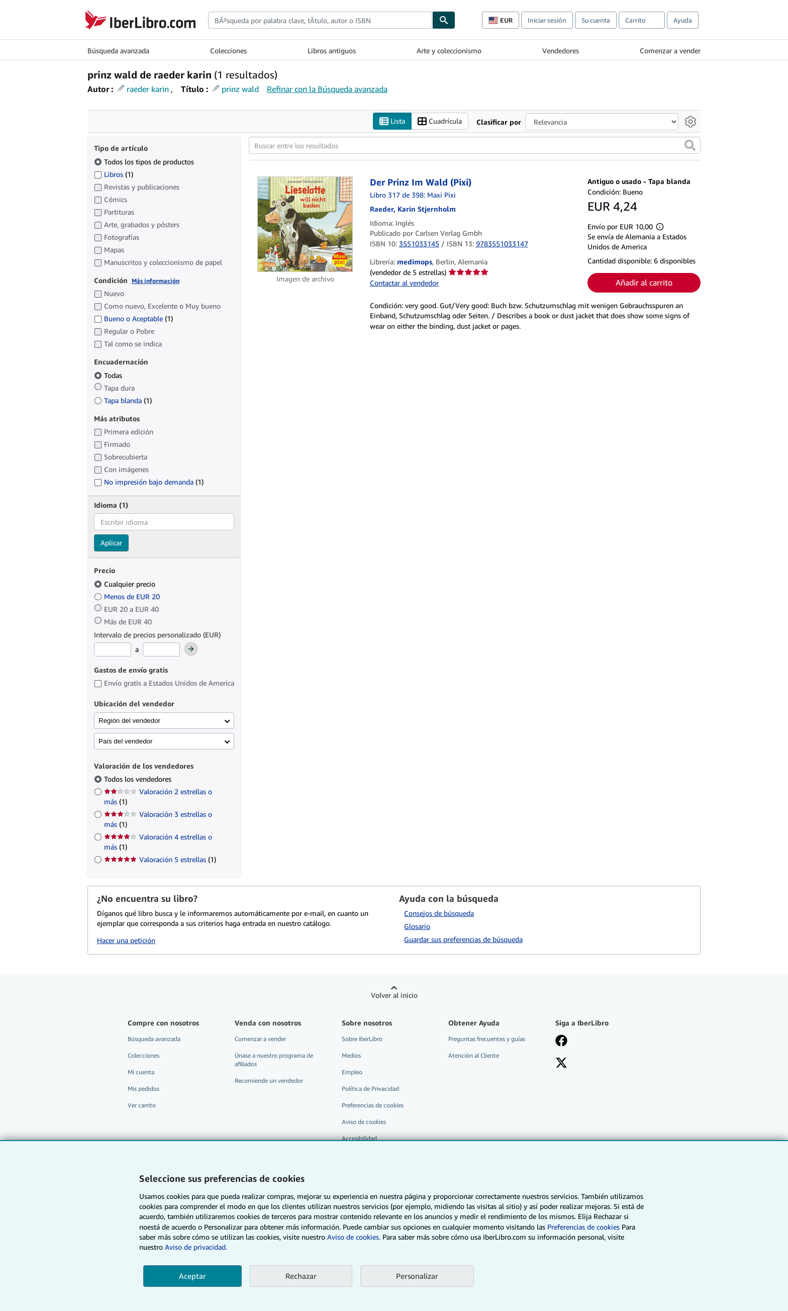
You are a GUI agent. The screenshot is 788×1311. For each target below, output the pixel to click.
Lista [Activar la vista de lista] (392, 121)
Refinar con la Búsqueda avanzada (327, 89)
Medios (351, 1055)
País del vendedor (125, 741)
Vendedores (560, 50)
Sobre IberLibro (362, 1039)
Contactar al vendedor (404, 282)
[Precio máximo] (161, 649)
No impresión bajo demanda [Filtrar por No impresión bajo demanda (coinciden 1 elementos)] (149, 482)
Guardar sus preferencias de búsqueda (463, 939)
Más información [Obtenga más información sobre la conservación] (155, 281)
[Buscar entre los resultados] (475, 145)
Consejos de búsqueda (439, 913)
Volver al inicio (394, 995)
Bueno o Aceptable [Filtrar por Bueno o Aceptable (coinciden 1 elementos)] (133, 318)
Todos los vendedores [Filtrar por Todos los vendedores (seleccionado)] (138, 779)
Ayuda (682, 20)
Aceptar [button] (192, 1275)
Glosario (417, 926)
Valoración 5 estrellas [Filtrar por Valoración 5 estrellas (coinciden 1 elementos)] (160, 859)
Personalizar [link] (417, 1275)
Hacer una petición (126, 940)
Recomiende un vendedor (269, 1080)
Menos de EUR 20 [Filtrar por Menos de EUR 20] (128, 596)
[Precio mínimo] (112, 649)
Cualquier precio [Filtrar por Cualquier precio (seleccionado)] (125, 584)
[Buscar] (444, 20)
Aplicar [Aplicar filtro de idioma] (111, 542)
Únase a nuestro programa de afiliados (274, 1060)
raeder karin (148, 89)
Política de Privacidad (370, 1088)
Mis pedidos (143, 1088)
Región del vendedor (129, 720)
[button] (690, 145)
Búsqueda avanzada (118, 50)
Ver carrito (142, 1105)
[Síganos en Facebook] (561, 1041)
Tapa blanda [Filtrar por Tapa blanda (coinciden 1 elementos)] (123, 400)
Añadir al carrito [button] (644, 282)
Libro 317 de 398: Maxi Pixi (413, 195)
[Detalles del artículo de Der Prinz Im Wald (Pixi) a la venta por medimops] (305, 224)
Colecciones (228, 50)
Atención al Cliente (473, 1055)
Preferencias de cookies (583, 1227)
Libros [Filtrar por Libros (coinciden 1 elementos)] (113, 173)
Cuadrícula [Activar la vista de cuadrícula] (440, 121)
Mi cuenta (141, 1072)
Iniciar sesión (547, 20)
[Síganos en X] (561, 1063)
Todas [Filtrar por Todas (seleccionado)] (109, 375)
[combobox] (320, 20)
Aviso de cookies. (353, 1237)
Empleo (352, 1072)
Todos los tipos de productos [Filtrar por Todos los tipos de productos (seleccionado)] (145, 161)
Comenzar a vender (670, 50)
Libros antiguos (332, 50)
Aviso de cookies (364, 1122)
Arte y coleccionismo (449, 50)
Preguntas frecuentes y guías (486, 1039)
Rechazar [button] (301, 1275)
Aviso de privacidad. (196, 1247)
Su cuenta (595, 20)
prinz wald (240, 89)
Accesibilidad (359, 1138)
